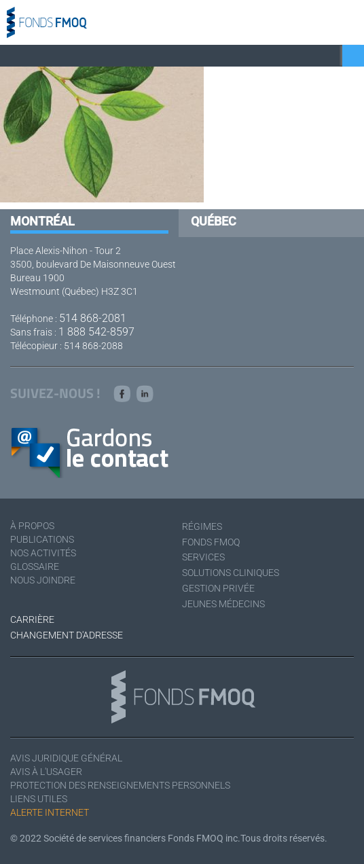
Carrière (32, 619)
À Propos (32, 525)
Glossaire (34, 566)
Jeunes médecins (223, 603)
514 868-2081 (92, 318)
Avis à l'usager (46, 771)
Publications (42, 539)
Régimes (202, 526)
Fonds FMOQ (211, 542)
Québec (213, 221)
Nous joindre (42, 580)
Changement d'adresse (66, 635)
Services (203, 557)
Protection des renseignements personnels (120, 785)
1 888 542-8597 (96, 331)
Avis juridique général (66, 758)
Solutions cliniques (230, 572)
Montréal (42, 221)
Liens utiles (38, 798)
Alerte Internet (49, 812)
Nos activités (43, 552)
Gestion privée (218, 588)
